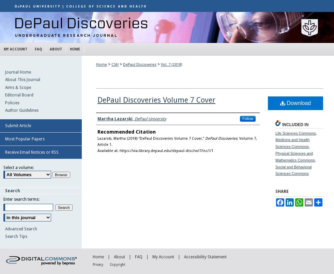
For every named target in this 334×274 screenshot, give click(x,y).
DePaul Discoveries (167, 27)
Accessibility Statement (205, 257)
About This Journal (22, 79)
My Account (163, 257)
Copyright (117, 265)
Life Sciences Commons (295, 133)
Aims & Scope (18, 87)
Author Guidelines (22, 110)
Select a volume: (18, 167)
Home (101, 64)
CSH (115, 64)
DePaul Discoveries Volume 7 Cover (156, 100)
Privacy (98, 265)
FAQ (138, 257)
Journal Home (18, 72)
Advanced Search (21, 229)
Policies (12, 103)
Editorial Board (19, 95)
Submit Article (18, 125)
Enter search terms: (21, 199)
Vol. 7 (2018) (171, 64)
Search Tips (16, 236)
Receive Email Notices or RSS (32, 152)
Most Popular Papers (25, 139)
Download (295, 103)
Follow (247, 119)
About (119, 257)
